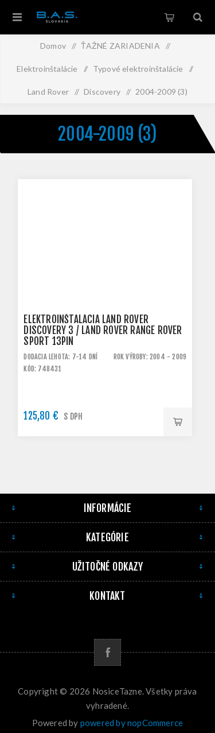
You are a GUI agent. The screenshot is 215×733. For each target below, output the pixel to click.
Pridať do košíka (177, 422)
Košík (169, 17)
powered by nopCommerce (131, 723)
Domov (53, 46)
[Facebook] (107, 652)
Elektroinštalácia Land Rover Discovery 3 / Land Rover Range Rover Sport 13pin (103, 330)
